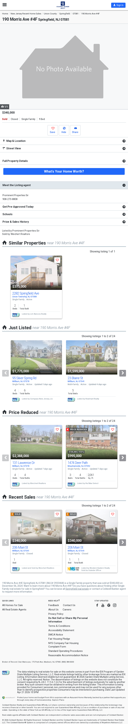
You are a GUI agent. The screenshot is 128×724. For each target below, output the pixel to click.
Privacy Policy (55, 613)
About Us (53, 609)
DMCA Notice (55, 634)
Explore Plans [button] (58, 700)
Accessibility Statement (61, 630)
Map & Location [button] (14, 140)
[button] (118, 5)
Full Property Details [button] (15, 161)
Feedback (53, 605)
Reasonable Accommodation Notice (68, 655)
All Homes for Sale (12, 605)
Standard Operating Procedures (65, 651)
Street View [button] (11, 148)
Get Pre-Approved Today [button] (17, 206)
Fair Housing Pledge (59, 638)
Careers (67, 609)
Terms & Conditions (59, 625)
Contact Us (69, 605)
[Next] (122, 373)
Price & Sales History (15, 221)
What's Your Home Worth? (64, 171)
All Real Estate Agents (14, 609)
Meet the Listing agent (16, 185)
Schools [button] (7, 214)
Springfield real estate (77, 589)
